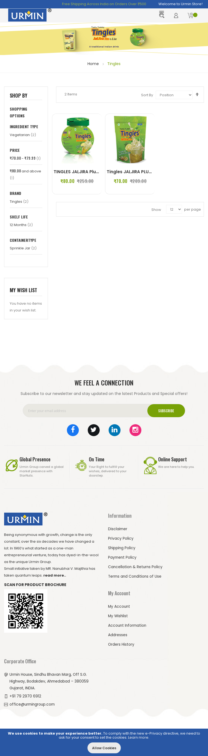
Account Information (128, 624)
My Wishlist (118, 614)
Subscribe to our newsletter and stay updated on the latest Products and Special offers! (104, 392)
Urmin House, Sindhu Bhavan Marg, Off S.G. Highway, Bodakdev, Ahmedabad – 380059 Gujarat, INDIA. (49, 680)
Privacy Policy (121, 537)
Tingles (19, 200)
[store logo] (29, 15)
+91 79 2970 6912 (25, 695)
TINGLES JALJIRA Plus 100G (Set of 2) (94, 170)
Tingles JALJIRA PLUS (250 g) (139, 170)
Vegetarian (23, 133)
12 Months (21, 223)
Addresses (117, 633)
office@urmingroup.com (33, 703)
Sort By (147, 93)
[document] (104, 742)
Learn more (138, 737)
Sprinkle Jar (23, 247)
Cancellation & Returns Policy (136, 565)
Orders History (121, 643)
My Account (119, 605)
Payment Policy (122, 556)
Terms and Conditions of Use (135, 575)
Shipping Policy (122, 546)
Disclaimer (118, 527)
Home (93, 63)
